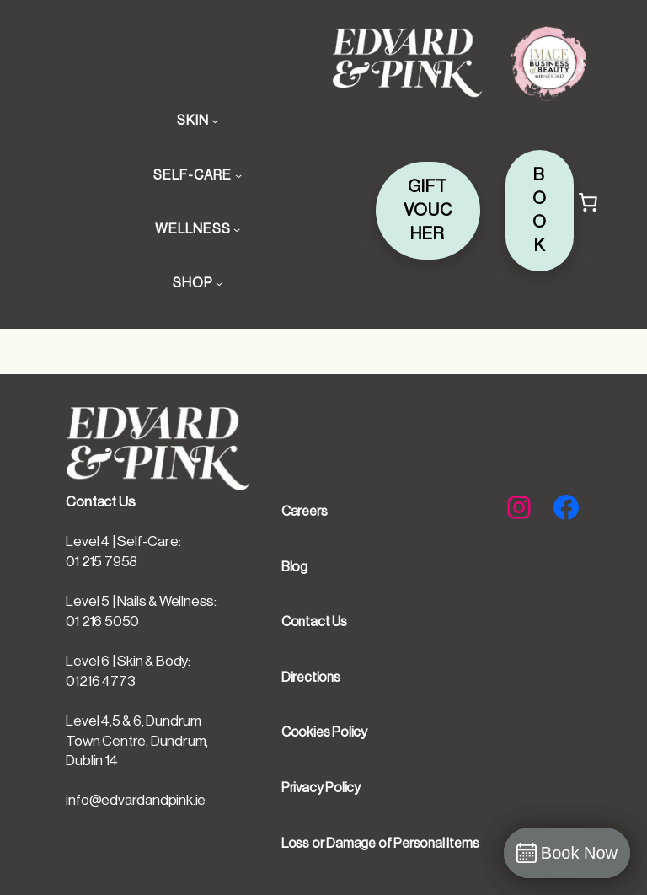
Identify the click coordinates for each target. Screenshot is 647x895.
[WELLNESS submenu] (236, 229)
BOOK (539, 211)
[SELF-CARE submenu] (238, 175)
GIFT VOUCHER (428, 211)
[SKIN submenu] (214, 120)
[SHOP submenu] (219, 283)
